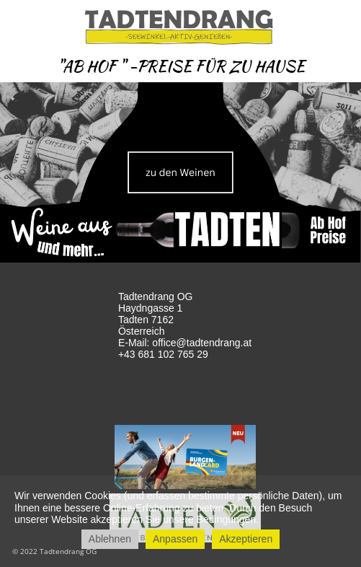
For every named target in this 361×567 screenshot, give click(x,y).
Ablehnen (110, 539)
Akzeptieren (245, 539)
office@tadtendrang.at (201, 342)
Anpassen (175, 539)
